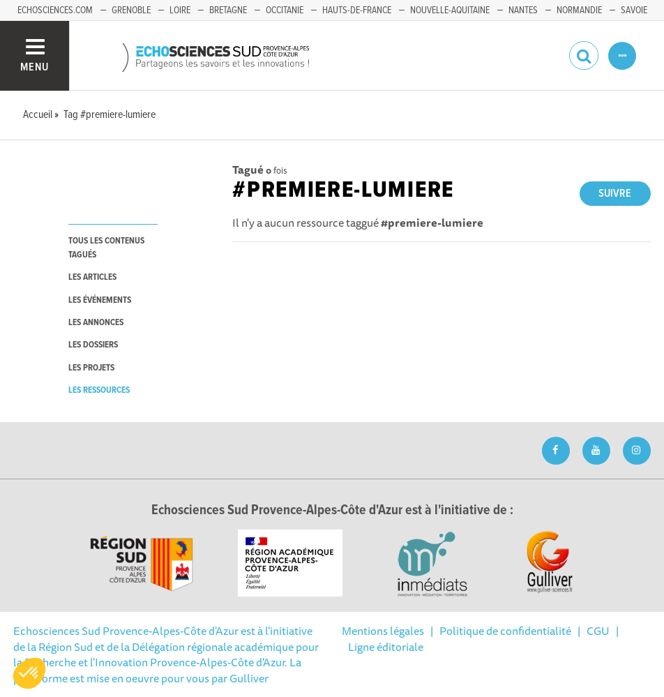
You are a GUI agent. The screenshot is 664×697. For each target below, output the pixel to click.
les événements (99, 300)
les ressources (99, 390)
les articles (92, 277)
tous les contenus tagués (106, 247)
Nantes (523, 10)
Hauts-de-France (356, 10)
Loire (179, 10)
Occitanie (284, 10)
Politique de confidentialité (505, 631)
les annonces (95, 323)
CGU (598, 631)
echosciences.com (55, 10)
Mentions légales (383, 631)
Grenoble (131, 10)
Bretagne (228, 10)
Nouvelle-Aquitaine (450, 10)
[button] (29, 673)
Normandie (579, 10)
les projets (91, 368)
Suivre (614, 193)
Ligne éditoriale (385, 647)
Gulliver (249, 678)
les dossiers (93, 345)
